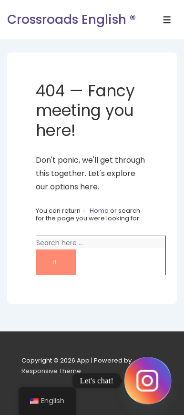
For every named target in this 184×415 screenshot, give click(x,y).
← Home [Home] (95, 210)
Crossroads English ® (71, 19)
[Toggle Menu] (167, 20)
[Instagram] (147, 380)
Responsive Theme (51, 370)
